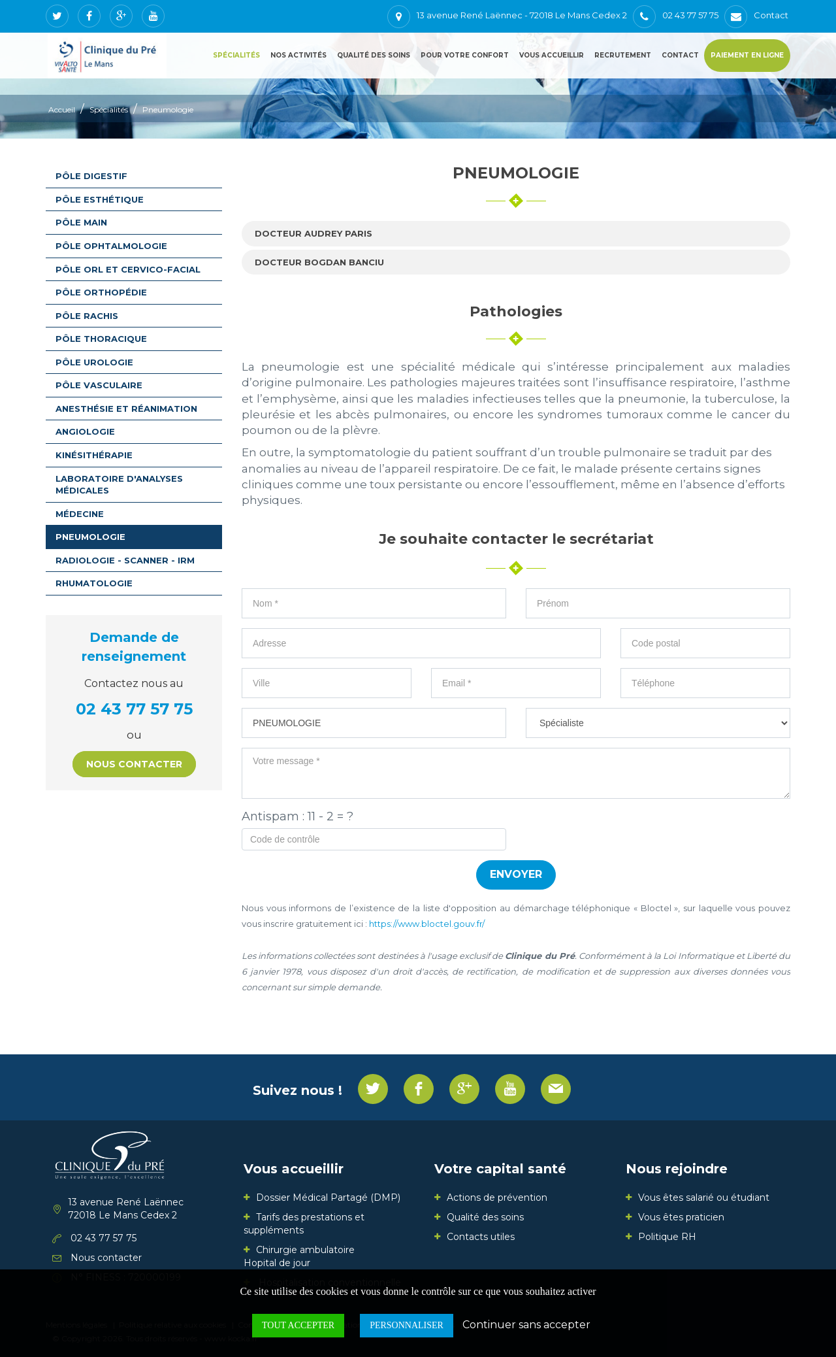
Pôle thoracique (101, 338)
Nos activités (298, 55)
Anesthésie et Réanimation (126, 408)
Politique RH (667, 1237)
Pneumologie (167, 109)
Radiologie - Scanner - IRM (125, 560)
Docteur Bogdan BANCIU (319, 262)
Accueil (61, 109)
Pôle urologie (94, 362)
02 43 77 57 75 (134, 708)
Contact (680, 55)
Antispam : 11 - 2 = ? (297, 816)
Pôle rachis (87, 315)
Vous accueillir (551, 55)
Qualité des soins (373, 55)
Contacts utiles (481, 1237)
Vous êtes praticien (681, 1217)
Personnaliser (406, 1325)
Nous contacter (134, 764)
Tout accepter (298, 1325)
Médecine (80, 514)
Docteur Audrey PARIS (313, 233)
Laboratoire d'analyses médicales (119, 484)
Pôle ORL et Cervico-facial (128, 269)
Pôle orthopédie (101, 292)
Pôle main (81, 222)
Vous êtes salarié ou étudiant (703, 1197)
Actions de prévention (497, 1197)
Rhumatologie (94, 583)
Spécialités (236, 55)
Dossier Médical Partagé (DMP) (328, 1197)
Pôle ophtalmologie (111, 246)
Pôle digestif (91, 176)
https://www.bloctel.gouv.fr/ (427, 923)
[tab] (516, 233)
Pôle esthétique (100, 199)
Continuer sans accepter (526, 1324)
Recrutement (622, 55)
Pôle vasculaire (99, 385)
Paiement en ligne (747, 55)
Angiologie (85, 431)
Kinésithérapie (94, 455)
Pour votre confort (465, 55)
